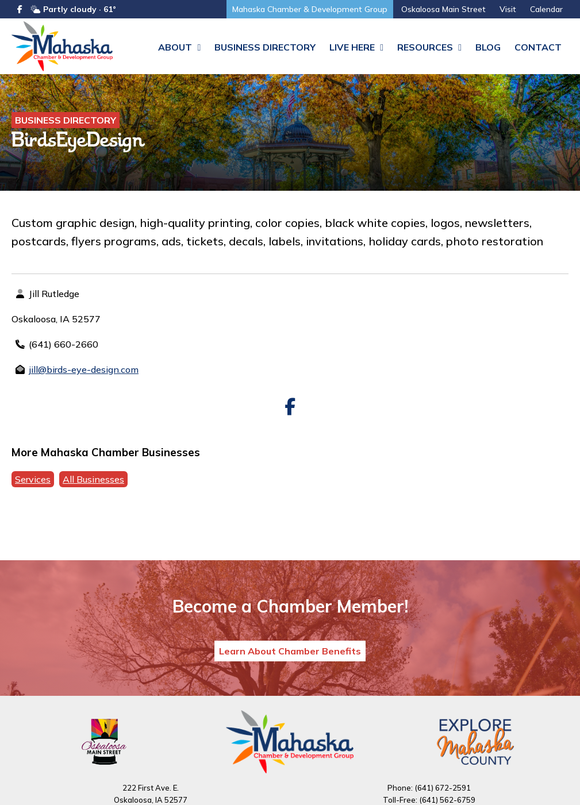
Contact (538, 47)
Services (33, 481)
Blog (488, 47)
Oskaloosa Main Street (443, 9)
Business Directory (265, 47)
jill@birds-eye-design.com (84, 371)
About (179, 47)
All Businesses (93, 481)
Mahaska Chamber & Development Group (309, 9)
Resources (429, 47)
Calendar (546, 9)
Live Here (356, 47)
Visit (508, 9)
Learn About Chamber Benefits (290, 652)
